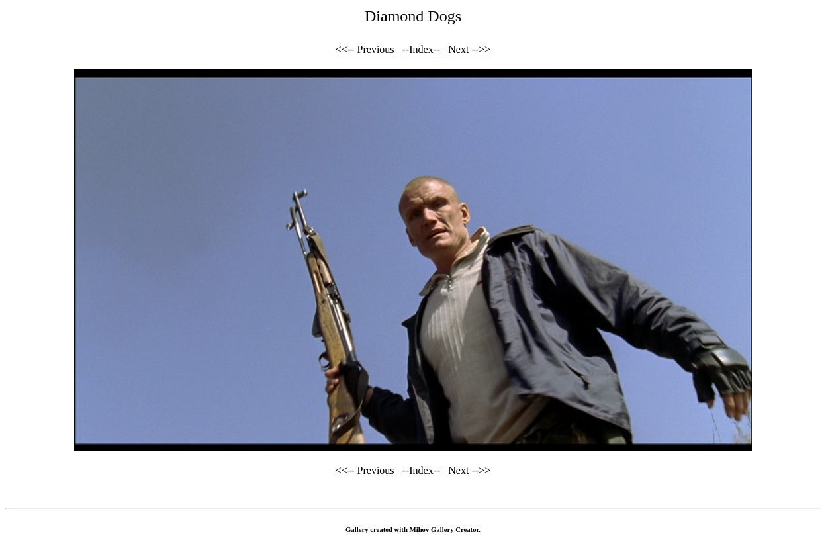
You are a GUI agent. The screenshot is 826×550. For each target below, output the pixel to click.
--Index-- (421, 49)
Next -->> (469, 49)
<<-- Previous (365, 49)
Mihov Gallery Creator (444, 529)
